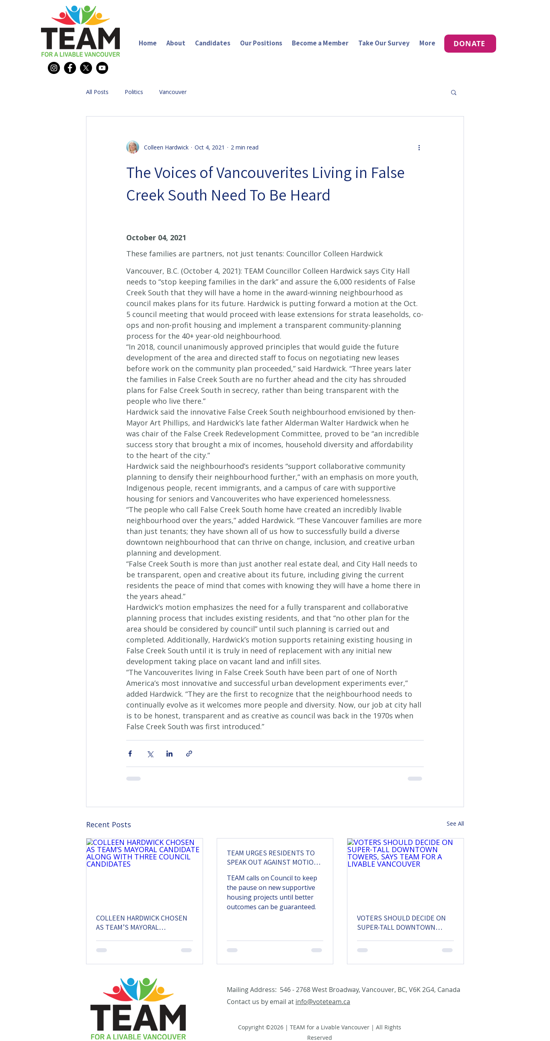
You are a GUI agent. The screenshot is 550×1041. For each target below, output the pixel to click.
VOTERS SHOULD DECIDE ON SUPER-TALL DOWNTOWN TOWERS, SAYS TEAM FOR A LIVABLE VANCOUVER (401, 922)
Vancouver (173, 92)
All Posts (97, 92)
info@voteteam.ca (323, 1001)
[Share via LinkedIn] (169, 753)
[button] (454, 92)
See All (455, 823)
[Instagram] (54, 68)
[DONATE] (470, 44)
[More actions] (419, 147)
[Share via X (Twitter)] (150, 753)
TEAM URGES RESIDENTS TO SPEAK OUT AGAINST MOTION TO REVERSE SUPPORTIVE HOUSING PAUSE (272, 857)
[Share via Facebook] (130, 753)
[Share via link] (189, 753)
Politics (134, 92)
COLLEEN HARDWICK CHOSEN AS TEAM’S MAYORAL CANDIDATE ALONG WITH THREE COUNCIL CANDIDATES (142, 922)
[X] (86, 68)
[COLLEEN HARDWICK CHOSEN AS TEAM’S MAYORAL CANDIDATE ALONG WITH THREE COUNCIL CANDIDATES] (144, 871)
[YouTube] (102, 68)
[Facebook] (70, 68)
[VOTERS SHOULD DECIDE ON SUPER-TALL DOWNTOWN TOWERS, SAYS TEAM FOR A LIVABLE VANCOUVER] (405, 871)
